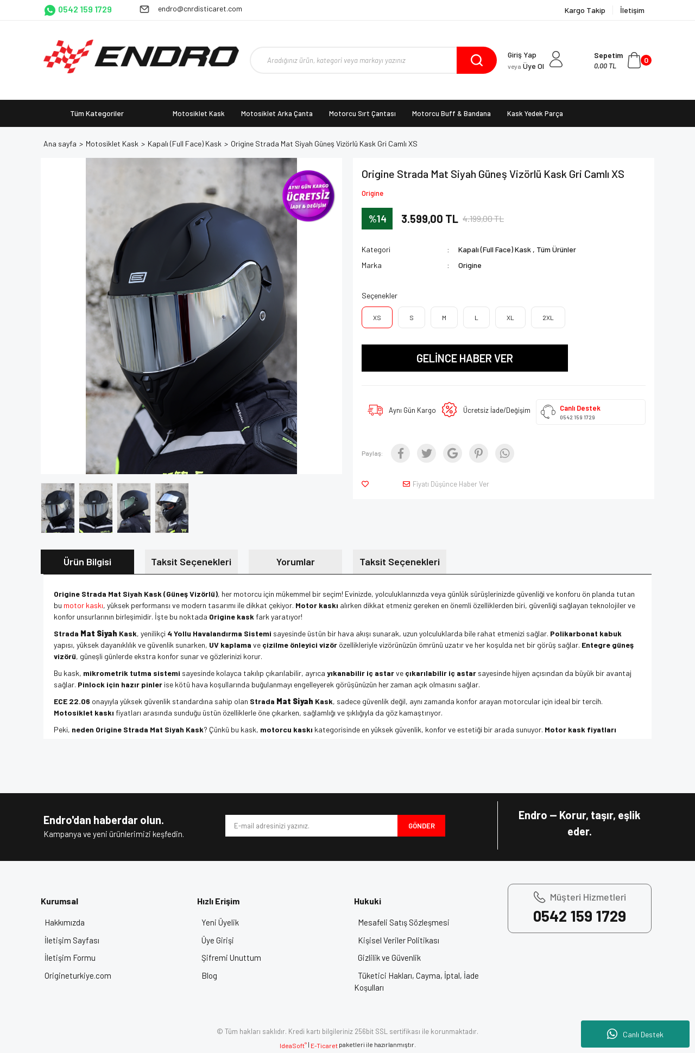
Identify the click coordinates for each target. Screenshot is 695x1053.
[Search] (373, 60)
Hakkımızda (72, 922)
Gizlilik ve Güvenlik (396, 957)
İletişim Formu (77, 957)
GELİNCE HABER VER (464, 358)
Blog (216, 975)
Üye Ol (526, 66)
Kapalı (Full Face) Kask (494, 249)
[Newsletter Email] (311, 826)
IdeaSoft (293, 1045)
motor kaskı (83, 605)
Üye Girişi (224, 940)
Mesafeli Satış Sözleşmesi (411, 922)
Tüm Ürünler (556, 249)
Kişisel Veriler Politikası (405, 940)
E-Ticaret (324, 1045)
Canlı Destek (635, 1034)
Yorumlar (295, 561)
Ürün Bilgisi (87, 561)
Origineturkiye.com (85, 975)
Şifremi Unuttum (238, 957)
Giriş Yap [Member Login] (522, 54)
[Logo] (141, 56)
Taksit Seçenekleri (191, 561)
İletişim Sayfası (79, 940)
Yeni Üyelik (226, 922)
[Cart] (623, 60)
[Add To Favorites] (367, 484)
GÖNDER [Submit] (421, 825)
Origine (372, 193)
